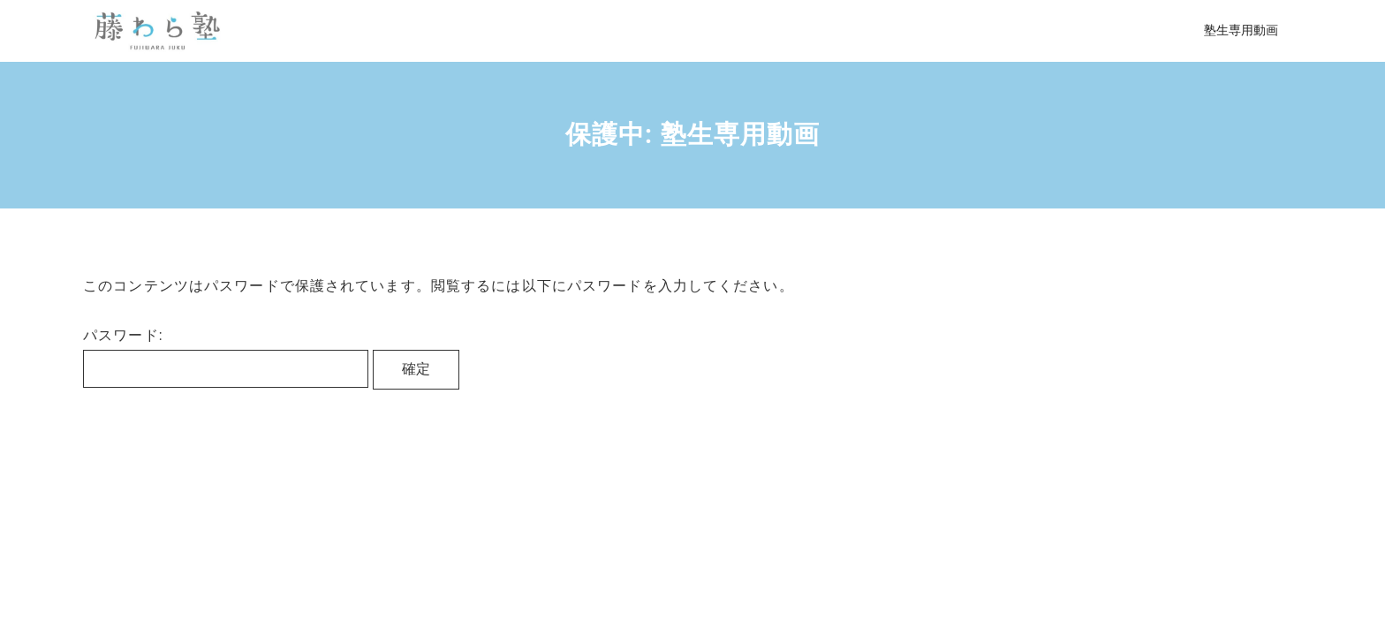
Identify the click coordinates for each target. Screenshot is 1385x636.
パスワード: (225, 357)
